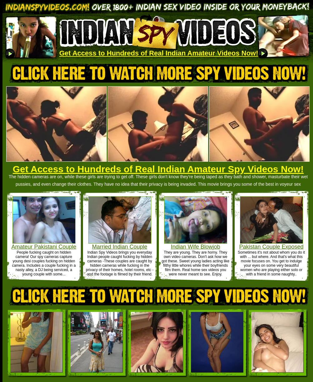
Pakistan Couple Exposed (271, 247)
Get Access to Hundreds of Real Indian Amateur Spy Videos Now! (158, 169)
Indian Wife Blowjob (195, 247)
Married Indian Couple (119, 247)
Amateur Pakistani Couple (43, 247)
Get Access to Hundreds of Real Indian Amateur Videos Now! (158, 53)
